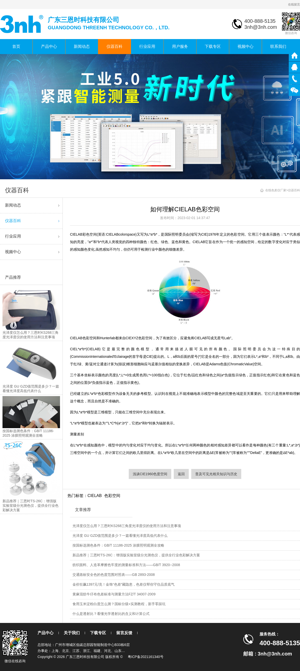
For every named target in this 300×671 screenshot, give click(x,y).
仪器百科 (114, 46)
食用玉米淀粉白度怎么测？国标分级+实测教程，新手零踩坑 (119, 604)
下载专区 (213, 46)
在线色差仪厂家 (275, 190)
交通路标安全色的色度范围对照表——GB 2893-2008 (113, 575)
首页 (16, 46)
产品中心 (49, 46)
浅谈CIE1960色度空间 (150, 474)
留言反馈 (124, 633)
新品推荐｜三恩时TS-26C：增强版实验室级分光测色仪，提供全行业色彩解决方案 (136, 555)
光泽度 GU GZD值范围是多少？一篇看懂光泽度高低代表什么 (120, 536)
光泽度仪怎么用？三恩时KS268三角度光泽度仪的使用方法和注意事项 (126, 526)
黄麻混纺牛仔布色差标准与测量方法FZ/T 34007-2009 (114, 594)
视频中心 (246, 46)
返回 (181, 474)
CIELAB (95, 495)
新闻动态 (82, 46)
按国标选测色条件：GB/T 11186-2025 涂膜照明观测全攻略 (118, 545)
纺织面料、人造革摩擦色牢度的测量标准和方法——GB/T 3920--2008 (126, 565)
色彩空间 (112, 495)
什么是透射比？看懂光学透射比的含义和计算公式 (111, 614)
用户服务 (180, 46)
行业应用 (147, 46)
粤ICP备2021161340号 (146, 657)
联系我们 (278, 46)
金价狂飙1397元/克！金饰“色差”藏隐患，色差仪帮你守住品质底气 (123, 584)
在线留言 (294, 4)
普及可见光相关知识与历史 (216, 474)
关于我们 (72, 633)
